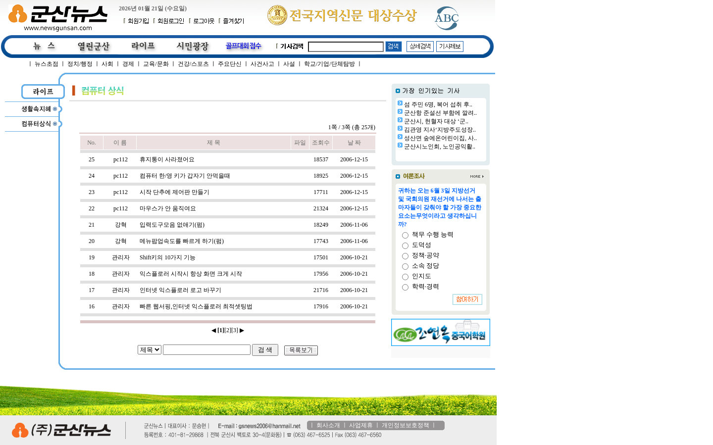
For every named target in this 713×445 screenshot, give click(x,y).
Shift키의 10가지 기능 (168, 257)
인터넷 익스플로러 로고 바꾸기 (180, 290)
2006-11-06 (354, 224)
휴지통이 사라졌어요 (167, 159)
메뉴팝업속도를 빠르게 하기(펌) (182, 241)
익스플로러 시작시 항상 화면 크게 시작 (191, 273)
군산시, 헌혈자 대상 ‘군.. (436, 121)
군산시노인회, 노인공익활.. (439, 146)
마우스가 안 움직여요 (168, 208)
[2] (227, 330)
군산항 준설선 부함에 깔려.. (440, 112)
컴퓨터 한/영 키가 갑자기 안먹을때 (185, 175)
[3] (234, 330)
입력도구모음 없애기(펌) (172, 224)
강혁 (121, 224)
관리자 (121, 257)
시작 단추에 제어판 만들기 (174, 192)
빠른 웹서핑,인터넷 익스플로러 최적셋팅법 (196, 306)
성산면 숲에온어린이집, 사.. (440, 138)
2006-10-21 (354, 257)
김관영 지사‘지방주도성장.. (440, 129)
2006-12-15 (354, 159)
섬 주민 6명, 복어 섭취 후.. (438, 104)
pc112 (120, 159)
